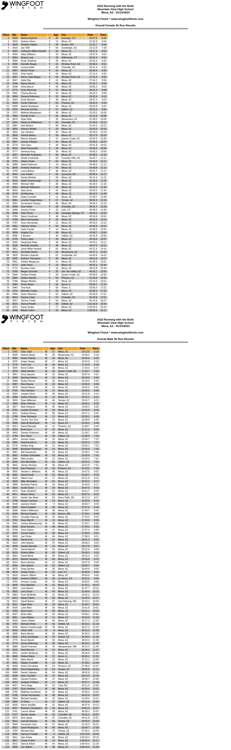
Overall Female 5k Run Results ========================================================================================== (115, 27)
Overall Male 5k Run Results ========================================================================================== (115, 340)
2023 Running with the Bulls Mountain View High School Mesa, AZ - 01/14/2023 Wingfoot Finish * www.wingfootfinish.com (115, 326)
